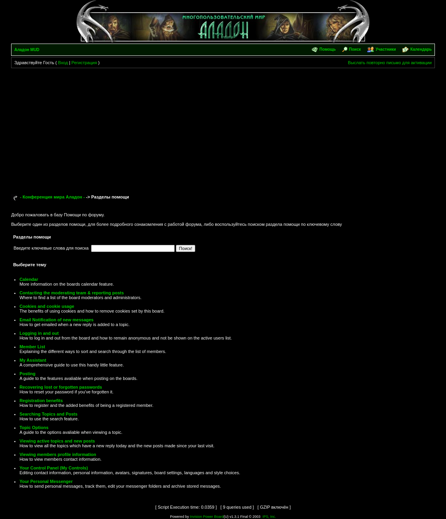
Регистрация (84, 62)
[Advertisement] (223, 127)
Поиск (355, 49)
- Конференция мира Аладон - (52, 197)
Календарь (421, 49)
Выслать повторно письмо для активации (390, 62)
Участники (385, 49)
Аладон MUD (26, 50)
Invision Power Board (206, 517)
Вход (63, 62)
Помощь (328, 49)
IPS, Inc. (269, 517)
